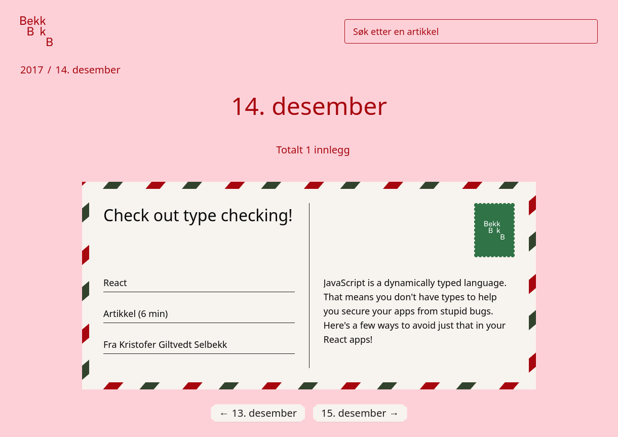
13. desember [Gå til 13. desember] (258, 413)
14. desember (87, 69)
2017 (32, 69)
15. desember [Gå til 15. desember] (360, 413)
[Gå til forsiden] (36, 31)
